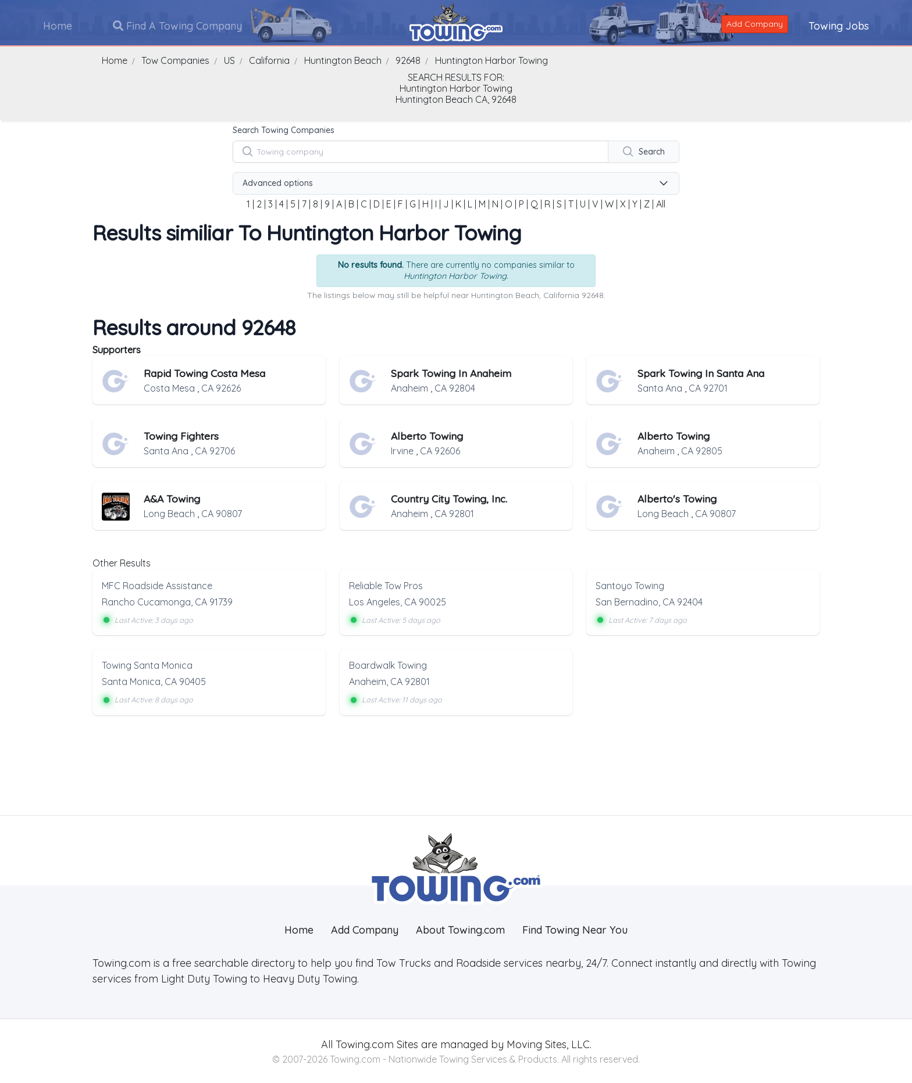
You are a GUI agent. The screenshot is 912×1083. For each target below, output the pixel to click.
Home (58, 25)
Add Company (754, 23)
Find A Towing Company (178, 25)
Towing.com (363, 1043)
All (660, 204)
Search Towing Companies (283, 130)
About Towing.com (460, 929)
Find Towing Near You (575, 929)
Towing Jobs (838, 25)
